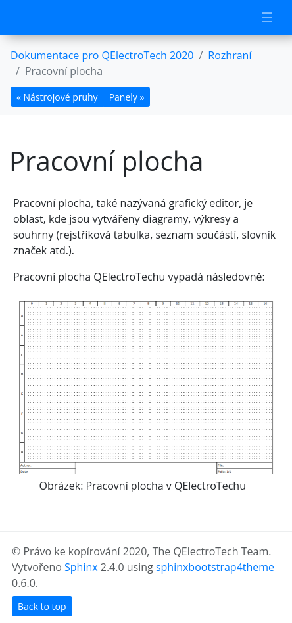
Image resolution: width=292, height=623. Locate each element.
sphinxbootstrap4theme (215, 567)
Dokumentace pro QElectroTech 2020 (102, 55)
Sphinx (81, 567)
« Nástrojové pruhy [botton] (57, 97)
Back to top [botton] (42, 606)
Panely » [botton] (127, 97)
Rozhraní (229, 55)
